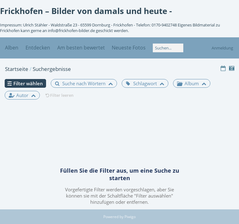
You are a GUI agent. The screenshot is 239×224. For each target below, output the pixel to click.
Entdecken (38, 47)
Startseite (16, 68)
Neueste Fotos (129, 47)
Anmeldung (222, 48)
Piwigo (130, 216)
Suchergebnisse (52, 68)
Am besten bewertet (81, 47)
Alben (11, 47)
